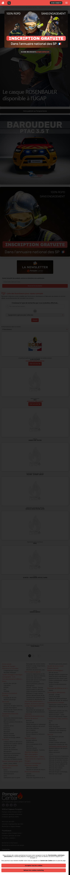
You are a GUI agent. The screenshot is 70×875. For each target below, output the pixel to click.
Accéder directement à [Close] (35, 52)
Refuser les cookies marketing (34, 870)
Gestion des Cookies (46, 860)
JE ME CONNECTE (56, 3)
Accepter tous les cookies (33, 865)
